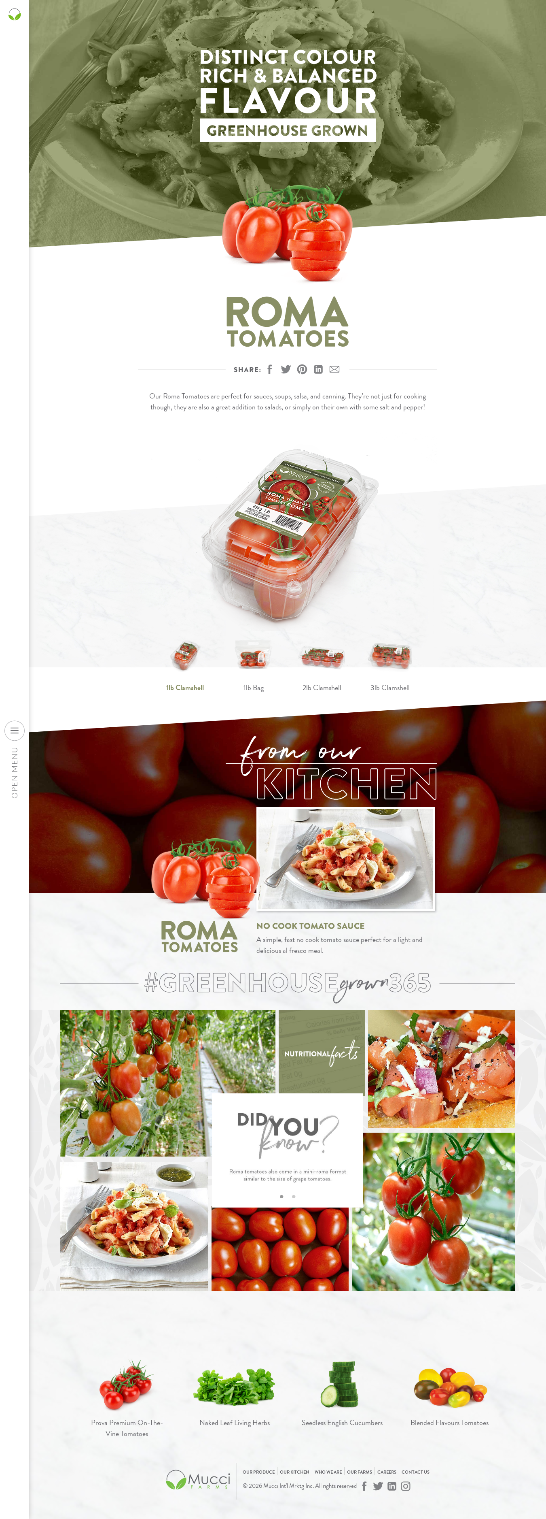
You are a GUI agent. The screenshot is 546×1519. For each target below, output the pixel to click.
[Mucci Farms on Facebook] (364, 1486)
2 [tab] (293, 1195)
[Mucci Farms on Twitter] (378, 1486)
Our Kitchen (294, 1472)
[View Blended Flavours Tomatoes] (450, 1393)
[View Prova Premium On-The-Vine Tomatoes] (127, 1399)
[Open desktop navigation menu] (14, 730)
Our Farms (359, 1472)
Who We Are (328, 1472)
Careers (386, 1472)
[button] (302, 369)
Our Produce (259, 1472)
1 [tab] (281, 1195)
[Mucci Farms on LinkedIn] (392, 1486)
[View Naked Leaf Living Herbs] (234, 1393)
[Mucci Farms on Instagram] (406, 1486)
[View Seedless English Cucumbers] (342, 1393)
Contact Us (416, 1472)
